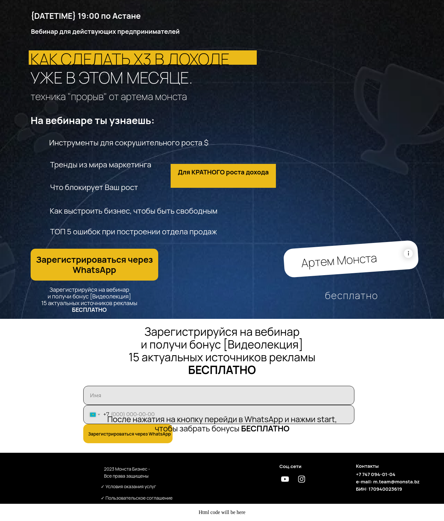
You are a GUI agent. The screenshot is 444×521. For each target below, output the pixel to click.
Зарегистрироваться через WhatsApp (129, 434)
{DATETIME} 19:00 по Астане (86, 15)
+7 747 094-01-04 (375, 474)
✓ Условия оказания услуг (128, 486)
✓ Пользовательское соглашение (137, 498)
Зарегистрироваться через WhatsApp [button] (94, 264)
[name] (218, 395)
